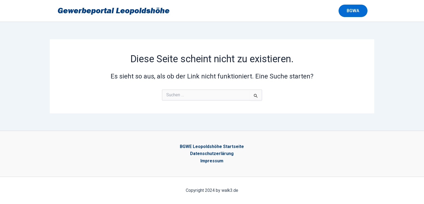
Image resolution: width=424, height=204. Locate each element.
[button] (356, 11)
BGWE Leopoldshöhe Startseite (212, 146)
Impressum (211, 160)
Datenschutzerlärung (212, 153)
